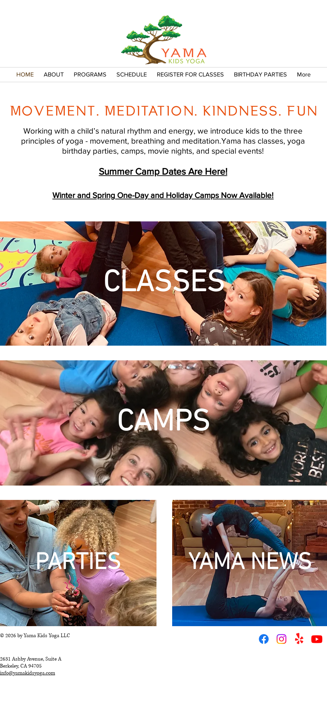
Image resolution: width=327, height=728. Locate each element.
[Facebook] (263, 639)
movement (108, 140)
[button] (54, 74)
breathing (148, 140)
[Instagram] (281, 639)
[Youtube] (316, 639)
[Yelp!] (299, 639)
